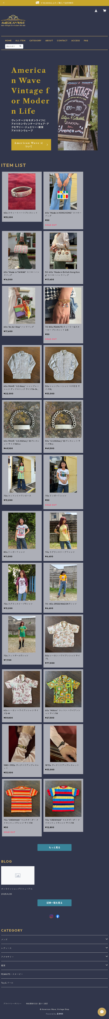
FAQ (86, 40)
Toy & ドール (7, 983)
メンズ (4, 939)
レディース (6, 948)
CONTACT (62, 40)
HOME (8, 40)
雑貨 (3, 965)
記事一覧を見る (54, 902)
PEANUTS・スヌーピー (12, 974)
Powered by (54, 1014)
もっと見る (54, 847)
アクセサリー (7, 957)
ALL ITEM (20, 40)
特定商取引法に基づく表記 (37, 1004)
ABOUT (49, 40)
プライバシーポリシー (12, 1004)
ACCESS (75, 40)
